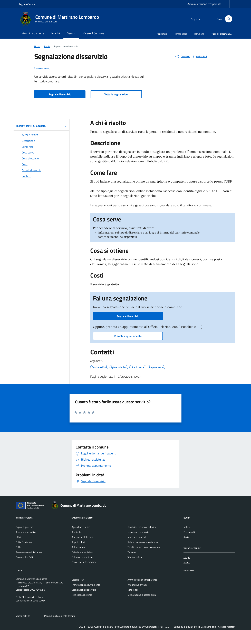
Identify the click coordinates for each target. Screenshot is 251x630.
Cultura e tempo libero (82, 557)
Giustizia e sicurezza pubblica (142, 527)
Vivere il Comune (93, 33)
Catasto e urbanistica (82, 552)
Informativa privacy (137, 585)
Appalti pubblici (79, 542)
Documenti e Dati (24, 557)
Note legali (133, 590)
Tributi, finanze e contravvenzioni (144, 547)
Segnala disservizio (60, 94)
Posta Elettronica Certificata (30, 597)
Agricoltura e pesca (81, 527)
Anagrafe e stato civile (83, 537)
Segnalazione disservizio (84, 590)
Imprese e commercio (138, 532)
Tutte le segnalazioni (116, 94)
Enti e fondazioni (24, 542)
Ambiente (76, 532)
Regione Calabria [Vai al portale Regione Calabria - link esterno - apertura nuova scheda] (27, 4)
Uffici (18, 537)
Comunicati (189, 532)
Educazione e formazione (84, 562)
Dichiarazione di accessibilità (142, 595)
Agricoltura (162, 34)
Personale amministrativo (29, 552)
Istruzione (199, 34)
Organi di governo (24, 527)
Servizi (71, 33)
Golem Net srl (152, 627)
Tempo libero (181, 34)
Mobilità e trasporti (137, 537)
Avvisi (186, 537)
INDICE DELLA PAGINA (31, 126)
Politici (19, 547)
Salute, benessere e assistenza (143, 542)
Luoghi (187, 557)
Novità (55, 33)
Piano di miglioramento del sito (59, 616)
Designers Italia (207, 627)
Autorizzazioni (78, 547)
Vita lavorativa (135, 557)
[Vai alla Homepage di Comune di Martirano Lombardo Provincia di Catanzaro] (61, 19)
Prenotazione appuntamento (86, 585)
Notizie (187, 527)
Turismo (132, 552)
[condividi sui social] (182, 56)
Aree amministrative (26, 532)
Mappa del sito (23, 616)
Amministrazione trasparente (204, 4)
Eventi (187, 562)
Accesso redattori (226, 627)
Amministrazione (33, 33)
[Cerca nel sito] (228, 19)
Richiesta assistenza (82, 595)
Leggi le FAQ (78, 580)
